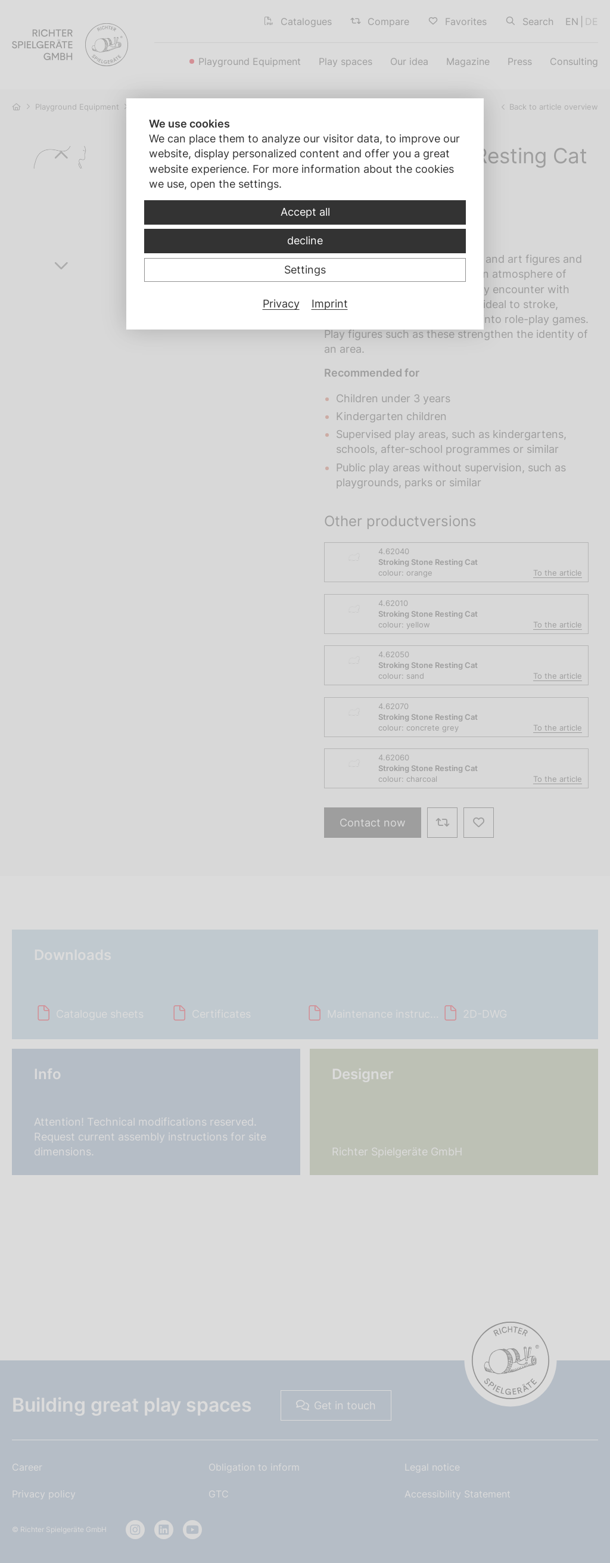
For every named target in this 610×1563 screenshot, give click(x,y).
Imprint (330, 303)
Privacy (281, 303)
